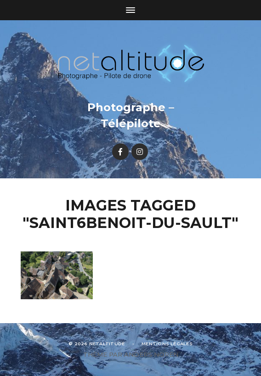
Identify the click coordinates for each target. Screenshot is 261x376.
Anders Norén (151, 354)
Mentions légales (167, 343)
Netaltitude (107, 343)
